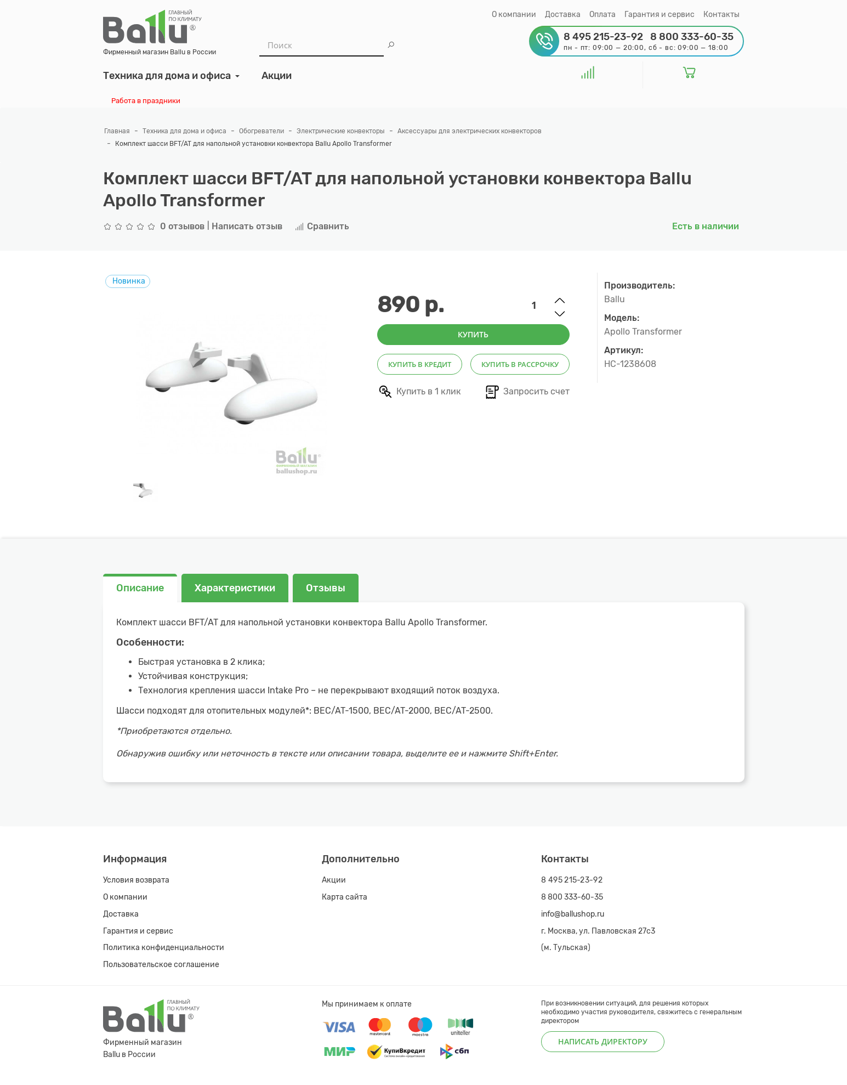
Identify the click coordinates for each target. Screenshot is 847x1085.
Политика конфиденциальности (163, 947)
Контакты (721, 14)
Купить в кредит (419, 364)
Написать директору (602, 1041)
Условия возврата (136, 880)
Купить (473, 334)
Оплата (602, 14)
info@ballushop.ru (572, 914)
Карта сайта (344, 897)
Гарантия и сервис (659, 14)
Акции (334, 880)
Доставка (563, 14)
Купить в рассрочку (520, 364)
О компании (514, 14)
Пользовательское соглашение (161, 964)
